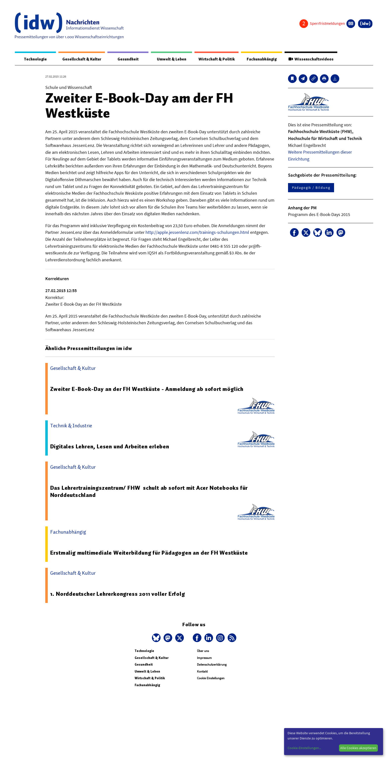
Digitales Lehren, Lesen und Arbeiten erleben (110, 446)
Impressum (204, 658)
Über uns (203, 651)
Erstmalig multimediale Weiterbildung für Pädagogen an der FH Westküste (149, 552)
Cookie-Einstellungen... (304, 748)
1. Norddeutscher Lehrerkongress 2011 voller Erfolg (117, 594)
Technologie (35, 59)
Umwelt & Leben (171, 59)
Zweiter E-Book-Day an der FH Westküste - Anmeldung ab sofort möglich (147, 389)
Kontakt (202, 671)
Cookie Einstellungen (210, 678)
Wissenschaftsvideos (310, 59)
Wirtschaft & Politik (216, 59)
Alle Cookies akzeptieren (358, 748)
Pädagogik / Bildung (311, 187)
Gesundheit (128, 59)
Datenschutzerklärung (212, 664)
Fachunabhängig (261, 59)
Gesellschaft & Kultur (81, 59)
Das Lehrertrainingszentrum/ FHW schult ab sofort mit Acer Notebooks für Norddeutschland (149, 491)
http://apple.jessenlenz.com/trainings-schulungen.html (197, 232)
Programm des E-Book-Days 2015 (319, 214)
